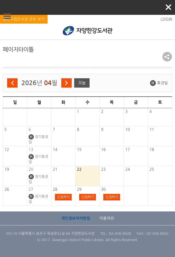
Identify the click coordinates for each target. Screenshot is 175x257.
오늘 (81, 83)
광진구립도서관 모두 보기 (24, 19)
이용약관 (106, 218)
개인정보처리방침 (75, 218)
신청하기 (63, 197)
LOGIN (166, 19)
